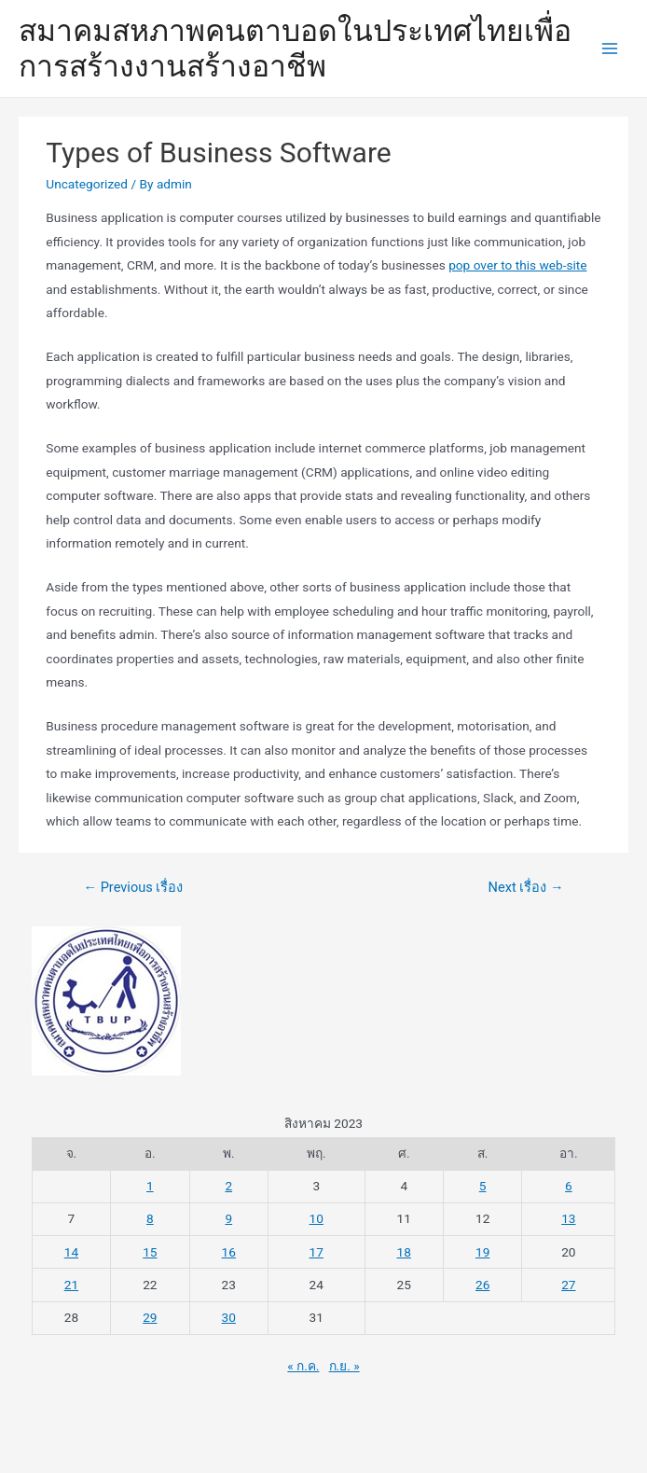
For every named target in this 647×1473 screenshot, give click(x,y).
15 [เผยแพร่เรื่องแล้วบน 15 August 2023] (150, 1251)
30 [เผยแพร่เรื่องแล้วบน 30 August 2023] (229, 1317)
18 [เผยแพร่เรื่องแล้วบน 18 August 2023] (404, 1251)
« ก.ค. (303, 1365)
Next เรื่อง (526, 887)
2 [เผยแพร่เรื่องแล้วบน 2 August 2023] (228, 1185)
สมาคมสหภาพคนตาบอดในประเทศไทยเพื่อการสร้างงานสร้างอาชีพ (295, 48)
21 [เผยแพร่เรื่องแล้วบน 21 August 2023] (71, 1284)
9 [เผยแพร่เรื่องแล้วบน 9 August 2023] (228, 1218)
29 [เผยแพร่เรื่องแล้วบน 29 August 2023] (150, 1317)
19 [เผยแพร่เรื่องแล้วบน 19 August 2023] (482, 1251)
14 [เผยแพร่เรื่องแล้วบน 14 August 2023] (71, 1251)
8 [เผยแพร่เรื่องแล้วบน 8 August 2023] (150, 1218)
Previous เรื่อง (133, 887)
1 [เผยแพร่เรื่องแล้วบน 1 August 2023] (150, 1185)
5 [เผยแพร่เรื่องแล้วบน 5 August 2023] (483, 1185)
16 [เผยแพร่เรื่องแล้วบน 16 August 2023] (229, 1251)
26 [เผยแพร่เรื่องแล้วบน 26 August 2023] (482, 1284)
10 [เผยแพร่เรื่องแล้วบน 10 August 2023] (317, 1218)
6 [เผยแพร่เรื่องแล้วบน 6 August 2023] (568, 1185)
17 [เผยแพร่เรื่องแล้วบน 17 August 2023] (317, 1251)
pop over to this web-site (517, 264)
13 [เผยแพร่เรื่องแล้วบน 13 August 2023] (568, 1218)
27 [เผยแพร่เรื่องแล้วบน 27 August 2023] (568, 1284)
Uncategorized (87, 183)
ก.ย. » (344, 1365)
